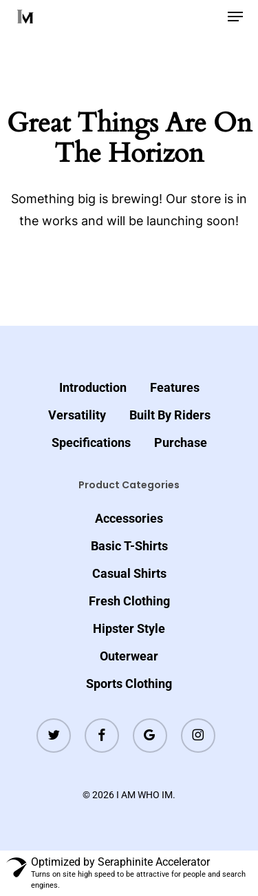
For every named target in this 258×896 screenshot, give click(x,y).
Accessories (129, 518)
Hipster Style (129, 628)
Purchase (180, 442)
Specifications (91, 442)
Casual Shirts (129, 573)
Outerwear (129, 656)
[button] (235, 16)
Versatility (77, 415)
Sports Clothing (129, 683)
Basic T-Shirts (129, 546)
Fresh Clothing (129, 601)
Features (175, 387)
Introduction (93, 387)
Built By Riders (170, 415)
